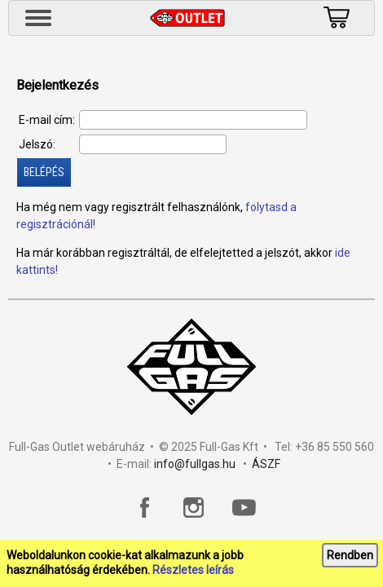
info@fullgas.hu (195, 463)
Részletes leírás (193, 569)
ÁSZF (266, 463)
